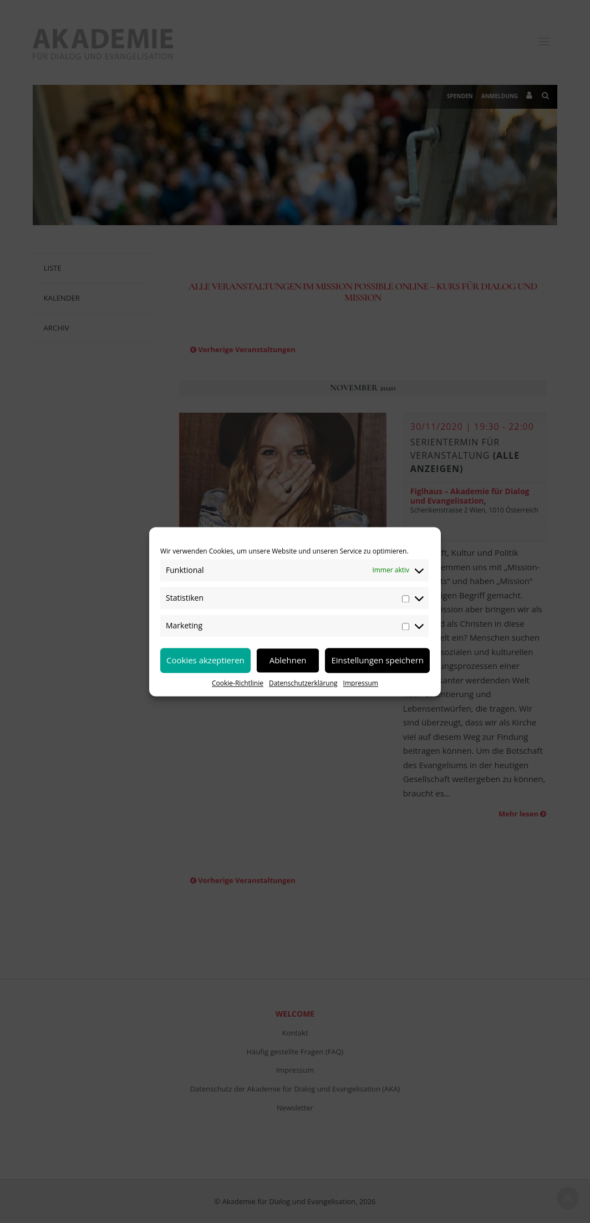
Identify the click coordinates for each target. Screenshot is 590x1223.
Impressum (360, 683)
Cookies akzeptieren (205, 660)
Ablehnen (288, 660)
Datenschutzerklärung (303, 683)
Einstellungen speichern (377, 660)
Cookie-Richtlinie (237, 683)
